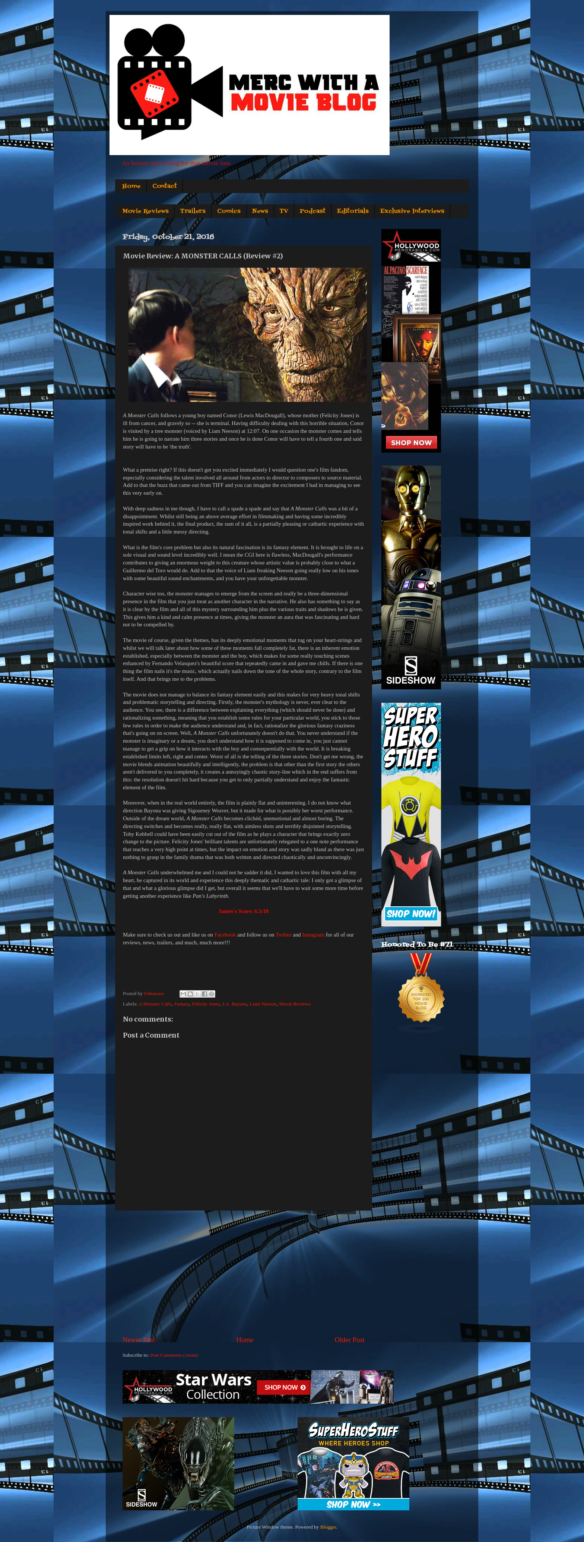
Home (131, 186)
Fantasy (182, 1004)
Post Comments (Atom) (174, 1355)
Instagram (313, 935)
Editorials (353, 211)
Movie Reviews (145, 211)
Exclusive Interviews (412, 211)
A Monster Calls (155, 1004)
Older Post (350, 1340)
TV (284, 211)
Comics (229, 211)
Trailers (193, 211)
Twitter (284, 935)
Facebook (225, 935)
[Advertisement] (244, 1273)
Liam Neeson (263, 1004)
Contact (164, 186)
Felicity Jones (206, 1004)
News (260, 211)
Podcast (313, 211)
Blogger (328, 1527)
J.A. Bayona (234, 1004)
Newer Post (139, 1340)
